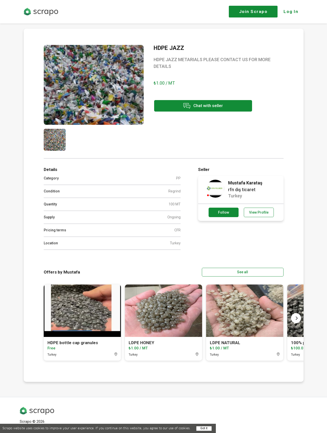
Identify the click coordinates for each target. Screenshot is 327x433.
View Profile (259, 212)
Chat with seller (198, 106)
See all (269, 272)
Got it (204, 428)
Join (253, 11)
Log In (291, 11)
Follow (223, 212)
